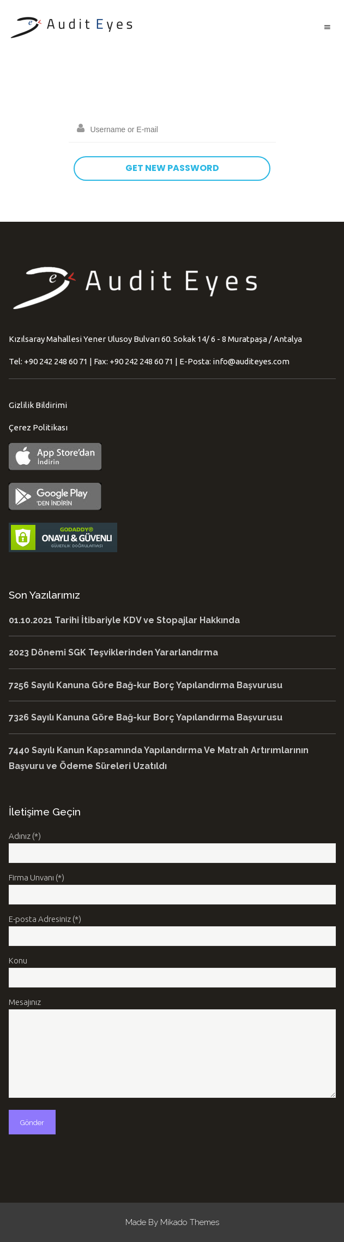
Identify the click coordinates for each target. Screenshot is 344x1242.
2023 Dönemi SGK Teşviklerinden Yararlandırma (113, 652)
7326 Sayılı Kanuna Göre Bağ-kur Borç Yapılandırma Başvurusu (145, 717)
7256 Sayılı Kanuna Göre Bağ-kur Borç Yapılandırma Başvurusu (145, 685)
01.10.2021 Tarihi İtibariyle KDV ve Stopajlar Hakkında (124, 620)
